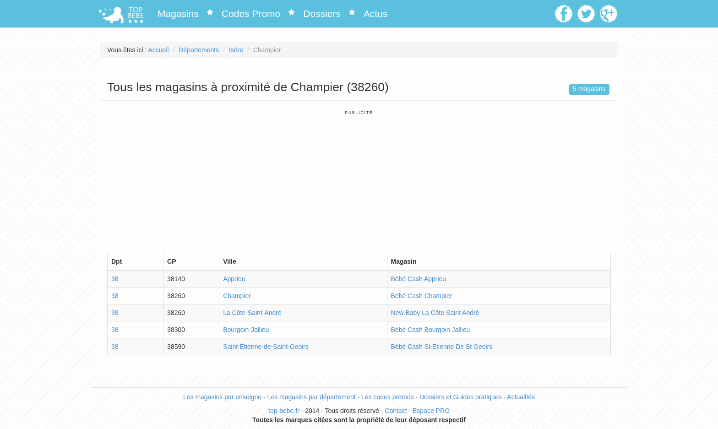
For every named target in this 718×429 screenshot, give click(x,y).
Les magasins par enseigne (222, 397)
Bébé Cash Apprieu (418, 278)
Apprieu (234, 278)
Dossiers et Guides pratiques (460, 397)
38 (115, 278)
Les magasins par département (311, 397)
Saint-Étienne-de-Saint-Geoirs (266, 346)
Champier (237, 295)
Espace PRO (431, 410)
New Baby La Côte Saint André (435, 312)
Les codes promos (387, 397)
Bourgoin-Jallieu (246, 329)
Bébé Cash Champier (421, 295)
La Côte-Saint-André (252, 312)
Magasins (178, 13)
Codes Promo (251, 13)
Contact (396, 410)
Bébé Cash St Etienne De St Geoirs (442, 346)
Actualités (521, 397)
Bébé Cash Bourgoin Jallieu (430, 329)
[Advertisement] (359, 179)
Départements (199, 50)
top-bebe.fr (283, 410)
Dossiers (322, 13)
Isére (236, 50)
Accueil (158, 50)
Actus (376, 13)
